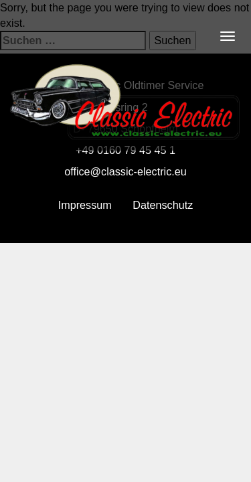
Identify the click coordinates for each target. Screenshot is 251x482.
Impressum (85, 205)
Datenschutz (163, 205)
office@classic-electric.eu (125, 171)
